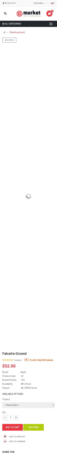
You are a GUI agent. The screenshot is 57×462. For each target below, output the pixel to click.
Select (7, 399)
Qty (4, 412)
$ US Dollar (39, 3)
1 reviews (17, 360)
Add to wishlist (14, 436)
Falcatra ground (17, 32)
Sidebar (9, 40)
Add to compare (14, 441)
